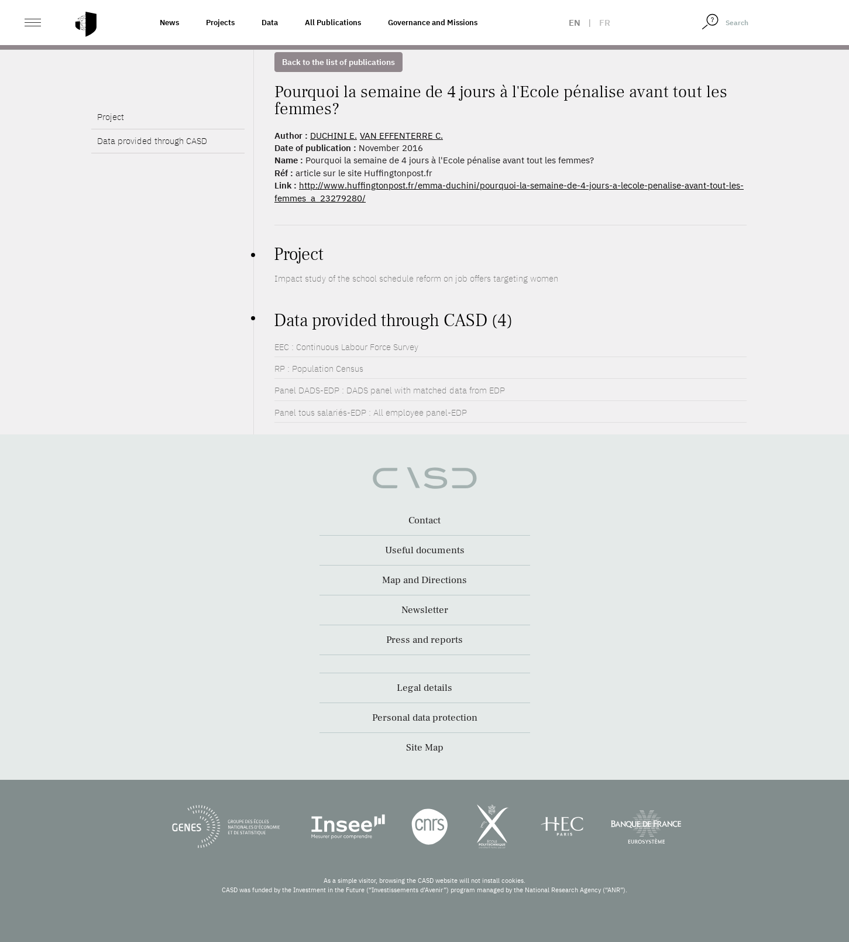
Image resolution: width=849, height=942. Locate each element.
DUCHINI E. (333, 135)
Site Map (425, 747)
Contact (424, 520)
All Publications (333, 22)
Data (270, 22)
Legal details (424, 687)
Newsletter (424, 610)
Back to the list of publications (338, 62)
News (169, 22)
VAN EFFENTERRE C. (401, 135)
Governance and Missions (432, 22)
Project (110, 147)
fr (604, 22)
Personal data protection (424, 717)
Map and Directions (424, 580)
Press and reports (424, 639)
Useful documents (425, 550)
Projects (220, 22)
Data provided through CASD (152, 171)
